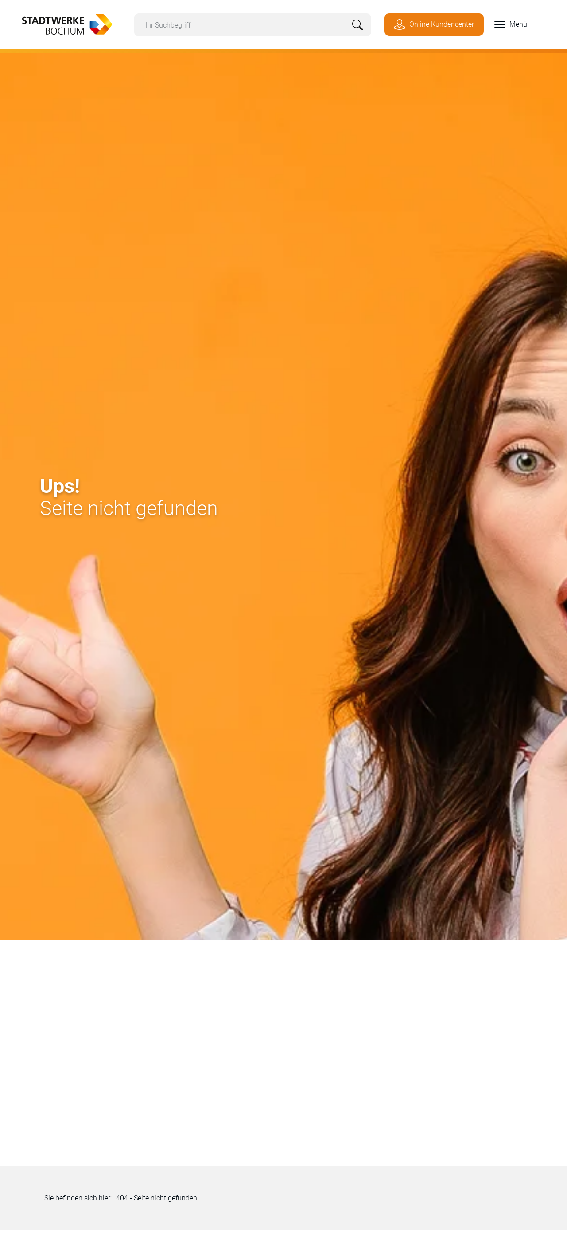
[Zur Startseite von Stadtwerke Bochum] (62, 23)
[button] (505, 24)
